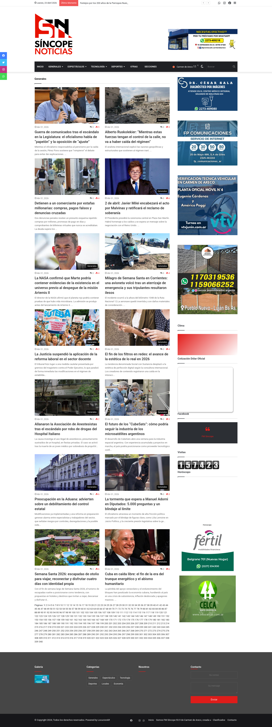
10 (61, 605)
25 (108, 605)
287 (80, 634)
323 (102, 638)
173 (124, 619)
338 (167, 638)
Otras (134, 66)
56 (70, 609)
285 (71, 634)
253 (67, 630)
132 (80, 616)
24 (105, 605)
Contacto (196, 666)
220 (58, 627)
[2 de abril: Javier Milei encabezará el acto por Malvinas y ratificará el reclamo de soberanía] (137, 176)
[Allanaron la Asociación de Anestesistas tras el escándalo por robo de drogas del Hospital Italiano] (67, 397)
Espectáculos (76, 66)
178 (145, 619)
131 (76, 616)
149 (154, 616)
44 (166, 605)
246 (36, 630)
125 (49, 616)
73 (122, 609)
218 (49, 627)
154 (41, 619)
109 (113, 612)
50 (51, 609)
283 (63, 634)
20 (92, 605)
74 (125, 609)
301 (141, 634)
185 (41, 623)
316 (71, 638)
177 (141, 619)
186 (45, 623)
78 (138, 609)
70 (113, 609)
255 (76, 630)
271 (145, 630)
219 (54, 627)
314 (63, 638)
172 (119, 619)
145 (137, 616)
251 (58, 630)
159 (63, 619)
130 (71, 616)
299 (132, 634)
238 (137, 627)
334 (150, 638)
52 (57, 609)
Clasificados (219, 720)
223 (71, 627)
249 (49, 630)
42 (160, 605)
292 (102, 634)
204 (124, 623)
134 (89, 616)
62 (88, 609)
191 (67, 623)
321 (93, 638)
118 (152, 612)
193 (76, 623)
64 (94, 609)
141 (119, 616)
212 (158, 623)
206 (132, 623)
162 (76, 619)
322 (97, 638)
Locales (105, 684)
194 (80, 623)
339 (36, 641)
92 (48, 612)
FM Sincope (207, 436)
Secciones (150, 66)
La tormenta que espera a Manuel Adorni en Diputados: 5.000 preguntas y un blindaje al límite (136, 504)
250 (54, 630)
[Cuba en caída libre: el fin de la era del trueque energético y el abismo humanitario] (137, 547)
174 (128, 619)
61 (85, 609)
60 (82, 609)
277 (36, 634)
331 (137, 638)
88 (36, 612)
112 (126, 612)
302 (145, 634)
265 (119, 630)
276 (167, 630)
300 (137, 634)
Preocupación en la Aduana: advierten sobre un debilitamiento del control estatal (64, 504)
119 (156, 612)
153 (36, 619)
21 (95, 605)
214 (167, 623)
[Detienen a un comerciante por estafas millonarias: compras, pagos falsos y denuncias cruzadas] (67, 176)
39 (151, 605)
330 (132, 638)
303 (150, 634)
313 (58, 638)
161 (71, 619)
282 (58, 634)
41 (157, 605)
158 (58, 619)
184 (36, 623)
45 (36, 609)
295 (115, 634)
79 (141, 609)
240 (145, 627)
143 (128, 616)
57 (73, 609)
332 (141, 638)
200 (106, 623)
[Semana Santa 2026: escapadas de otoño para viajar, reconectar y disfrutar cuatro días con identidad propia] (67, 547)
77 (135, 609)
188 (54, 623)
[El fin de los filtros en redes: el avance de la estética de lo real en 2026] (137, 327)
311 (49, 638)
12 (67, 605)
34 (136, 605)
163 (80, 619)
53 (60, 609)
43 (163, 605)
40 (154, 605)
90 (42, 612)
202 (115, 623)
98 (67, 612)
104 (91, 612)
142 (124, 616)
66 (101, 609)
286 (76, 634)
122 (36, 616)
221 (63, 627)
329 (128, 638)
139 (111, 616)
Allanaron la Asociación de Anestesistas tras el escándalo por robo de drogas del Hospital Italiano (66, 429)
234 (119, 627)
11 (64, 605)
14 (74, 605)
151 (163, 616)
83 (153, 609)
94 (54, 612)
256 (80, 630)
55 (67, 609)
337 (163, 638)
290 (93, 634)
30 (123, 605)
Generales (54, 66)
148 (150, 616)
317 (76, 638)
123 (41, 616)
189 (58, 623)
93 (51, 612)
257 (84, 630)
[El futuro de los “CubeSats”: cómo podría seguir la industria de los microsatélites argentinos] (137, 397)
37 (145, 605)
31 (126, 605)
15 (77, 605)
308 (36, 638)
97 (63, 612)
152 (167, 616)
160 (67, 619)
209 (145, 623)
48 (45, 609)
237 (132, 627)
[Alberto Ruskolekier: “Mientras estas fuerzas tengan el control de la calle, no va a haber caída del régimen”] (137, 105)
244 (163, 627)
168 (102, 619)
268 (132, 630)
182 (163, 619)
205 (128, 623)
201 (111, 623)
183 (167, 619)
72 (119, 609)
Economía (118, 684)
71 (116, 609)
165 (89, 619)
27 (114, 605)
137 (102, 616)
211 (154, 623)
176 (137, 619)
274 (158, 630)
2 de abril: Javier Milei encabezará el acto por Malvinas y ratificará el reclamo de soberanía (137, 208)
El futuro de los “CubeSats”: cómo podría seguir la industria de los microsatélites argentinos (136, 429)
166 (93, 619)
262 (106, 630)
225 (80, 627)
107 (104, 612)
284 (67, 634)
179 (150, 619)
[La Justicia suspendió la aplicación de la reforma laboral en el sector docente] (67, 327)
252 (63, 630)
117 (148, 612)
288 (84, 634)
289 (89, 634)
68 (107, 609)
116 (143, 612)
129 (67, 616)
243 (158, 627)
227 (89, 627)
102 (82, 612)
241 (150, 627)
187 (49, 623)
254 (71, 630)
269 (137, 630)
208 (141, 623)
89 (39, 612)
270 (141, 630)
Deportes (117, 66)
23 (101, 605)
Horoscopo (207, 525)
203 (119, 623)
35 (139, 605)
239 (141, 627)
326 (115, 638)
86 (163, 609)
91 (45, 612)
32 (129, 605)
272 (150, 630)
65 (97, 609)
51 (54, 609)
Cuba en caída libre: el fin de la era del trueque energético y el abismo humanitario (134, 579)
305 (158, 634)
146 (141, 616)
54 (63, 609)
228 (93, 627)
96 (60, 612)
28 (117, 605)
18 (86, 605)
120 (161, 612)
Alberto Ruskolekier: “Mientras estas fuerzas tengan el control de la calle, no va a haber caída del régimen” (135, 137)
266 (124, 630)
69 (110, 609)
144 (132, 616)
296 (119, 634)
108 (108, 612)
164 (84, 619)
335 (154, 638)
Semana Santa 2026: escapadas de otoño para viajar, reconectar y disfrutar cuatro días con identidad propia (67, 579)
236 (128, 627)
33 (132, 605)
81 (147, 609)
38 (148, 605)
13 (71, 605)
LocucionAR (104, 720)
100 (73, 612)
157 (54, 619)
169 (106, 619)
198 (97, 623)
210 (150, 623)
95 (57, 612)
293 (106, 634)
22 (98, 605)
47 (42, 609)
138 (106, 616)
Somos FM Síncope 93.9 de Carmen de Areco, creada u (183, 720)
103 (87, 612)
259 (93, 630)
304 (154, 634)
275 (163, 630)
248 (45, 630)
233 (115, 627)
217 (45, 627)
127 (58, 616)
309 (41, 638)
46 (39, 609)
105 (95, 612)
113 (130, 612)
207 (137, 623)
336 (158, 638)
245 (167, 627)
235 (124, 627)
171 (115, 619)
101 (78, 612)
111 (122, 612)
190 (63, 623)
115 (139, 612)
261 (102, 630)
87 (166, 609)
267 (128, 630)
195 (84, 623)
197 (93, 623)
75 (129, 609)
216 (41, 627)
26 (111, 605)
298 (128, 634)
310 (45, 638)
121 (165, 612)
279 (45, 634)
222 (67, 627)
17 (83, 605)
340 (41, 641)
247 (41, 630)
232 (111, 627)
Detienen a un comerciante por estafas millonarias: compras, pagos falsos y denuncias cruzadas (65, 208)
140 (115, 616)
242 (154, 627)
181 (158, 619)
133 (84, 616)
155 (45, 619)
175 (132, 619)
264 (115, 630)
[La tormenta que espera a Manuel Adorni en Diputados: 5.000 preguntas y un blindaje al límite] (137, 472)
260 (97, 630)
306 (163, 634)
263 (111, 630)
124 (45, 616)
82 (150, 609)
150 (158, 616)
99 (70, 612)
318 (80, 638)
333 (145, 638)
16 (80, 605)
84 (156, 609)
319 (84, 638)
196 (89, 623)
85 (159, 609)
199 (102, 623)
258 (89, 630)
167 (97, 619)
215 (36, 627)
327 (119, 638)
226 (84, 627)
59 (79, 609)
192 (71, 623)
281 (54, 634)
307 (167, 634)
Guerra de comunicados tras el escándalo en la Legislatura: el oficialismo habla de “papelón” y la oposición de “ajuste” (67, 137)
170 (111, 619)
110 (117, 612)
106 (100, 612)
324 (106, 638)
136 (97, 616)
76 (132, 609)
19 (89, 605)
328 (124, 638)
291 (97, 634)
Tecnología (98, 66)
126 (54, 616)
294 (111, 634)
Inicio (40, 66)
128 (63, 616)
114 (135, 612)
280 (49, 634)
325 (111, 638)
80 (144, 609)
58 (76, 609)
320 (89, 638)
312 (54, 638)
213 (163, 623)
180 (154, 619)
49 (48, 609)
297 (124, 634)
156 (49, 619)
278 (41, 634)
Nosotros (144, 666)
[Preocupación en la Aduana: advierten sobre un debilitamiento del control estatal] (67, 472)
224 (76, 627)
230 (102, 627)
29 (120, 605)
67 (104, 609)
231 (106, 627)
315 (67, 638)
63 (91, 609)
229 (97, 627)
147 (145, 616)
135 (93, 616)
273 (154, 630)
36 (142, 605)
